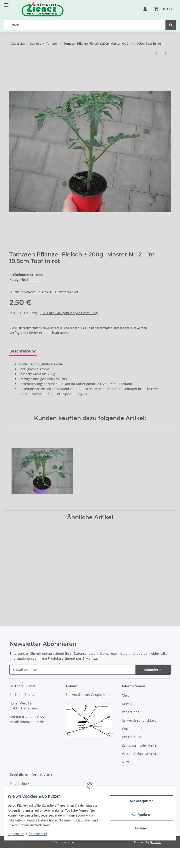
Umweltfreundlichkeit (139, 720)
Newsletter (130, 762)
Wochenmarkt (133, 728)
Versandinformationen (139, 753)
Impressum (19, 834)
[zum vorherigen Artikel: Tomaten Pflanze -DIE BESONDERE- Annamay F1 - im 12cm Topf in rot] (156, 53)
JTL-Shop (155, 842)
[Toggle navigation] (6, 3)
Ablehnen (138, 828)
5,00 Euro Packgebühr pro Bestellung (69, 313)
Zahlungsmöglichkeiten (140, 745)
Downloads (130, 703)
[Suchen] (85, 25)
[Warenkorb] (163, 9)
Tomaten (34, 279)
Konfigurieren (138, 815)
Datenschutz (19, 783)
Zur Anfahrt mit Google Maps (88, 694)
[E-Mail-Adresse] (72, 670)
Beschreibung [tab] (23, 351)
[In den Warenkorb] (13, 68)
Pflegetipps (130, 712)
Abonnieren (153, 670)
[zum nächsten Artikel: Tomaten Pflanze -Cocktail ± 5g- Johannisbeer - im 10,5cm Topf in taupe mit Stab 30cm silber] (166, 53)
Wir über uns (132, 737)
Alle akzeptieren (138, 801)
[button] (145, 9)
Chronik (128, 695)
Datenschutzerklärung (91, 653)
